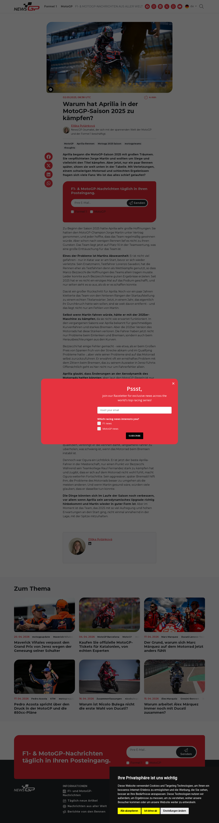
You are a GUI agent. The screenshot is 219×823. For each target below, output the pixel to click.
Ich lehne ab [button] (150, 810)
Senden (137, 203)
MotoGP (67, 6)
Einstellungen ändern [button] (174, 810)
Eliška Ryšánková (83, 125)
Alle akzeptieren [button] (129, 810)
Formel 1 (50, 6)
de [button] (190, 6)
